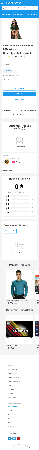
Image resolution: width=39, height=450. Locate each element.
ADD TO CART (19, 88)
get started (12, 407)
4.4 (14, 162)
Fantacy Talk (12, 427)
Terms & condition (14, 381)
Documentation (13, 415)
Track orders (12, 397)
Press (10, 419)
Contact (10, 365)
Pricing (10, 423)
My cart (10, 393)
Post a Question (10, 231)
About (10, 411)
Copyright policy (13, 369)
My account (11, 389)
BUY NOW (19, 94)
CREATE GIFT (19, 99)
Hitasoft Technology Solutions (23, 445)
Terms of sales (12, 373)
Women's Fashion (18, 14)
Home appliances (32, 14)
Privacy (10, 385)
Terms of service (13, 377)
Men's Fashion (6, 14)
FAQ (9, 361)
